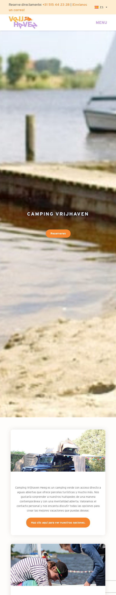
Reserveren (58, 233)
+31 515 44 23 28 (56, 4)
